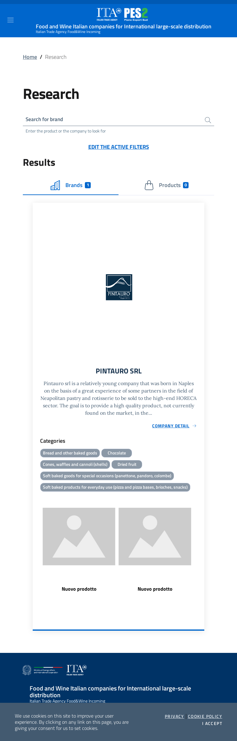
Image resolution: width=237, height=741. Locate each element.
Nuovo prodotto (79, 590)
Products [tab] (166, 186)
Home (30, 57)
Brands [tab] (71, 186)
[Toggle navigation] (10, 20)
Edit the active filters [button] (118, 147)
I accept (212, 723)
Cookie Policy (205, 716)
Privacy (174, 716)
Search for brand (46, 119)
